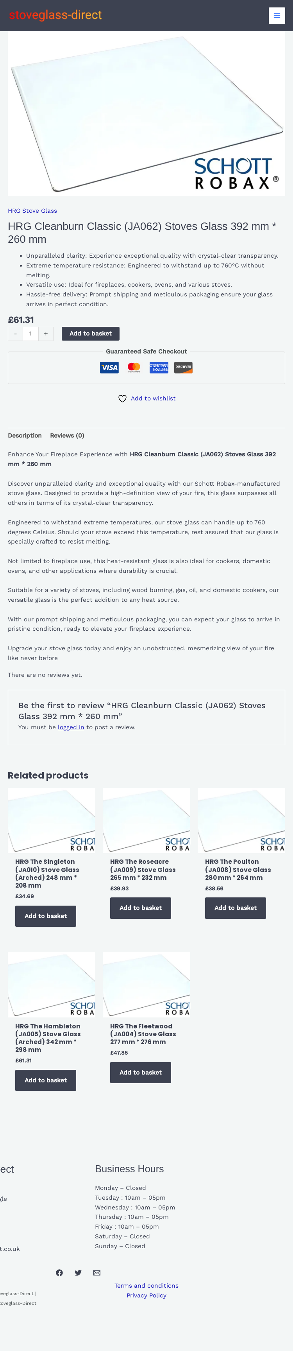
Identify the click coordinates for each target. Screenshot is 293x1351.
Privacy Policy (146, 1295)
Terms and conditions (146, 1285)
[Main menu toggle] (277, 15)
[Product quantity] (31, 334)
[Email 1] (96, 1272)
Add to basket (91, 333)
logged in (71, 727)
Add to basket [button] (46, 916)
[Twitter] (78, 1272)
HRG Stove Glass (32, 210)
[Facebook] (59, 1272)
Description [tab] (25, 435)
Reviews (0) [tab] (67, 435)
